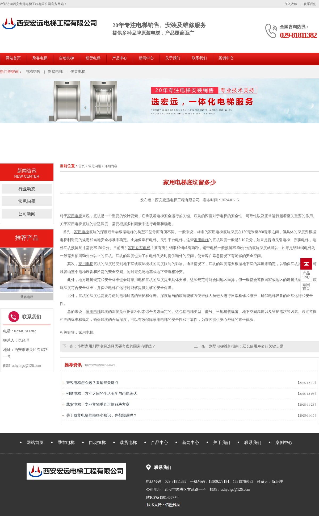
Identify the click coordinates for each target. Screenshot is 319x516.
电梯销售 (33, 72)
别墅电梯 (55, 72)
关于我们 (172, 58)
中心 (306, 275)
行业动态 (26, 189)
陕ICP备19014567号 (162, 498)
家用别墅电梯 (139, 248)
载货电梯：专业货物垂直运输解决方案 (97, 404)
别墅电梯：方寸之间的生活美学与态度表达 (101, 394)
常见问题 (94, 166)
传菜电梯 (77, 72)
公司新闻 (26, 214)
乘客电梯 (39, 58)
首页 (81, 166)
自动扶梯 (66, 58)
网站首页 (13, 58)
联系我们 (310, 4)
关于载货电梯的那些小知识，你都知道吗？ (101, 415)
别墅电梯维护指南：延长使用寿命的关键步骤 (246, 346)
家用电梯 (74, 216)
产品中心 (119, 58)
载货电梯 (93, 58)
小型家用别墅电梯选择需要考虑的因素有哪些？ (116, 346)
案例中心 (226, 58)
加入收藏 (290, 4)
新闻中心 (146, 58)
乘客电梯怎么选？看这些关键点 (92, 383)
